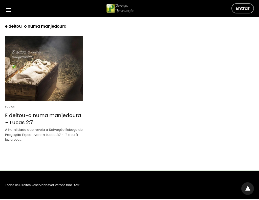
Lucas (10, 106)
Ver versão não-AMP (64, 185)
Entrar (243, 8)
